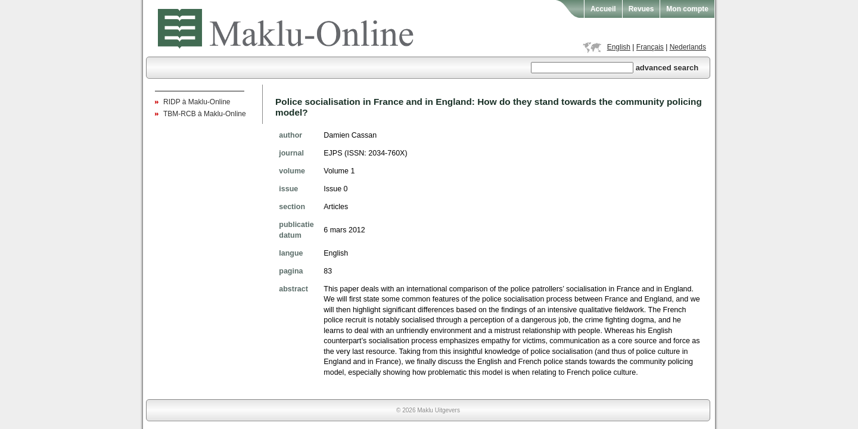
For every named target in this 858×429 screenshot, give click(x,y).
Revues (641, 9)
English (618, 47)
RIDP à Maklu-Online (197, 102)
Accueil (603, 9)
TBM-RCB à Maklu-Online (204, 114)
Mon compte (687, 9)
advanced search (667, 67)
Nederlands (688, 47)
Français (650, 47)
